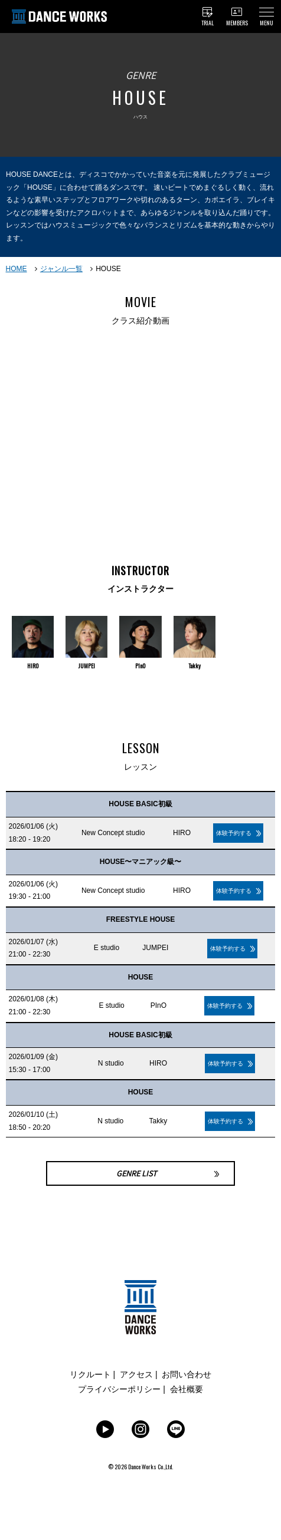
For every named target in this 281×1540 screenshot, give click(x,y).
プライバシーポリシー (119, 1389)
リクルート (90, 1374)
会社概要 (186, 1389)
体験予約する (233, 833)
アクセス (136, 1374)
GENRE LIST (136, 1173)
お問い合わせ (186, 1374)
